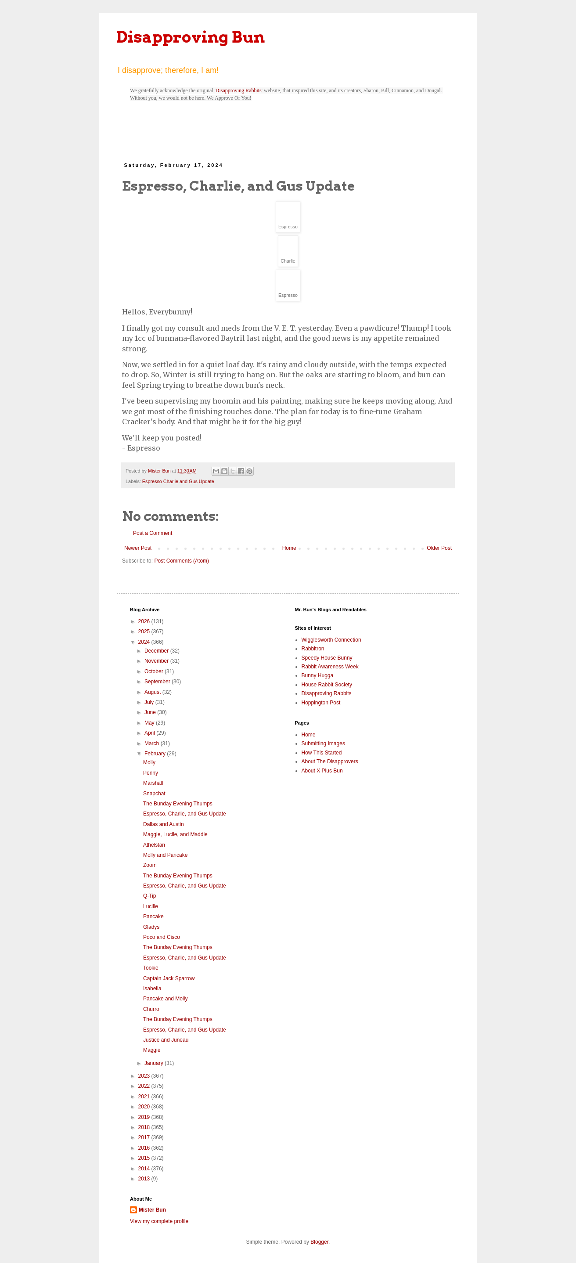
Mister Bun (152, 1210)
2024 (144, 642)
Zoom (150, 865)
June (150, 712)
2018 (144, 1127)
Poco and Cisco (161, 937)
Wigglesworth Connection (331, 640)
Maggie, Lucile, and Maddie (175, 834)
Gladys (151, 927)
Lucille (150, 906)
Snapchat (154, 793)
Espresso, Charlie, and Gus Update (184, 814)
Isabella (152, 988)
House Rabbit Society (327, 685)
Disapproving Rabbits (239, 90)
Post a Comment (152, 533)
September (158, 681)
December (157, 651)
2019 (144, 1117)
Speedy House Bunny (327, 658)
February (155, 754)
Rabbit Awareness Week (330, 667)
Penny (150, 773)
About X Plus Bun (322, 771)
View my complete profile (159, 1221)
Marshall (153, 783)
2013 (144, 1179)
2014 (144, 1169)
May (150, 723)
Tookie (150, 968)
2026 (144, 621)
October (154, 671)
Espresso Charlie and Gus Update (178, 481)
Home (289, 548)
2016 (144, 1148)
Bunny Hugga (318, 675)
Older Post (439, 548)
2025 (144, 631)
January (154, 1063)
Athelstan (154, 845)
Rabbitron (313, 649)
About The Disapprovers (330, 761)
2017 (144, 1137)
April (150, 733)
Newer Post (137, 548)
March (152, 743)
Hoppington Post (321, 703)
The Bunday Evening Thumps (177, 804)
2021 (144, 1096)
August (153, 692)
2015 (144, 1158)
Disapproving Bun (191, 37)
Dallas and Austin (163, 824)
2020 (144, 1107)
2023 (144, 1076)
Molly (149, 762)
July (149, 702)
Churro (151, 1009)
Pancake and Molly (165, 999)
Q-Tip (149, 896)
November (157, 661)
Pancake (153, 916)
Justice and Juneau (165, 1040)
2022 (144, 1086)
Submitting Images (323, 743)
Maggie (151, 1050)
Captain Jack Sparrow (168, 978)
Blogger (319, 1242)
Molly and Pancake (165, 855)
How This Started (322, 753)
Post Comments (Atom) (181, 561)
